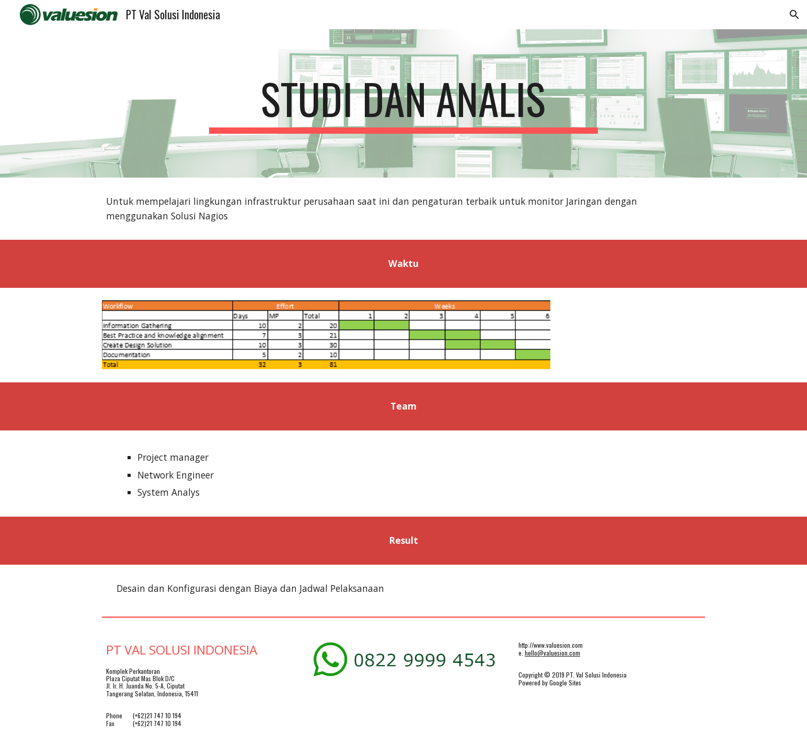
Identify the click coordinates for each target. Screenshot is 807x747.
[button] (794, 14)
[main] (403, 103)
